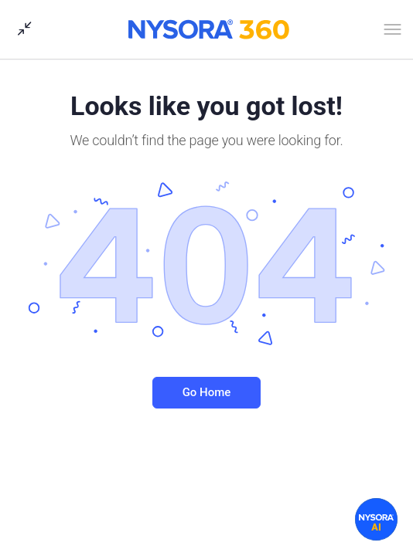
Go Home (207, 392)
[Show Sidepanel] (21, 29)
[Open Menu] (392, 32)
